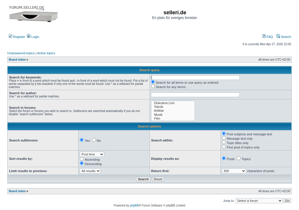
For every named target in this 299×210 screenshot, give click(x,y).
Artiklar (173, 111)
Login (33, 36)
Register (17, 36)
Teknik (173, 107)
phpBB (134, 205)
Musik (173, 115)
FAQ (267, 36)
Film (173, 118)
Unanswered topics (21, 53)
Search (284, 36)
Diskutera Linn (173, 103)
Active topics (46, 53)
